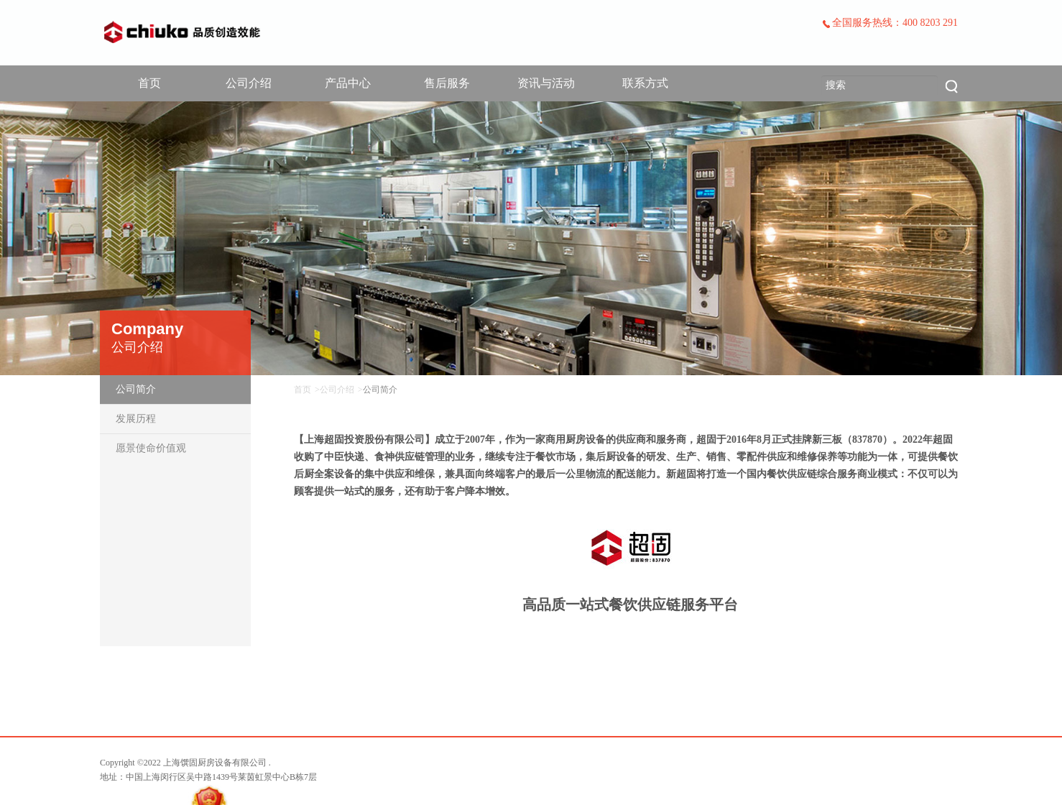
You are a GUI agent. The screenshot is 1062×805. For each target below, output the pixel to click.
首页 (149, 83)
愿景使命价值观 (151, 448)
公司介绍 (249, 83)
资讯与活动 (546, 83)
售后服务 (447, 83)
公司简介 (136, 389)
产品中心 (348, 83)
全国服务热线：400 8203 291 (889, 22)
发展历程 (136, 418)
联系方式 (645, 83)
